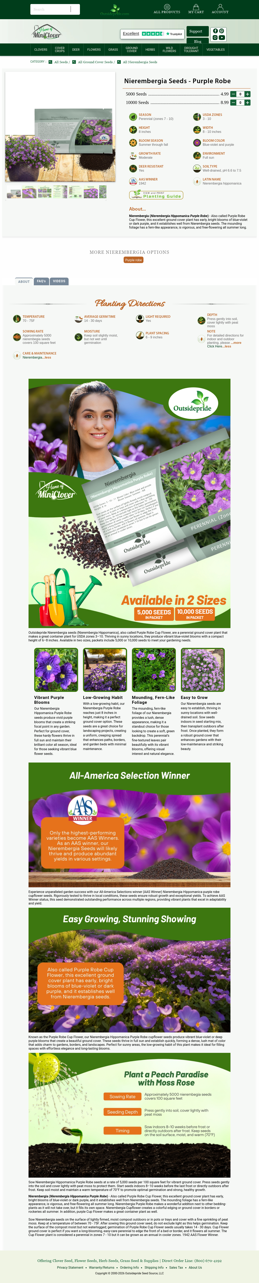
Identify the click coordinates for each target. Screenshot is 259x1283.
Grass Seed (129, 1261)
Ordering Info (129, 1267)
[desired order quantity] (240, 94)
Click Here (214, 346)
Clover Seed (62, 1261)
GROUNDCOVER (132, 49)
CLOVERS (40, 49)
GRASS (113, 49)
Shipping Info (153, 1267)
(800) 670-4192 (208, 1261)
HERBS (150, 49)
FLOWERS (94, 49)
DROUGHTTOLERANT (191, 49)
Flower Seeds (85, 1261)
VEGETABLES (216, 49)
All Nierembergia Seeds (137, 62)
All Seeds (59, 62)
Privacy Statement (70, 1267)
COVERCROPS (60, 49)
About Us (195, 1267)
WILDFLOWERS (169, 49)
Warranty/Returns (101, 1267)
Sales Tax (176, 1267)
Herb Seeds (108, 1261)
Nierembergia (32, 357)
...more (236, 342)
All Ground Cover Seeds (93, 62)
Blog (197, 41)
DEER (76, 49)
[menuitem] (40, 50)
